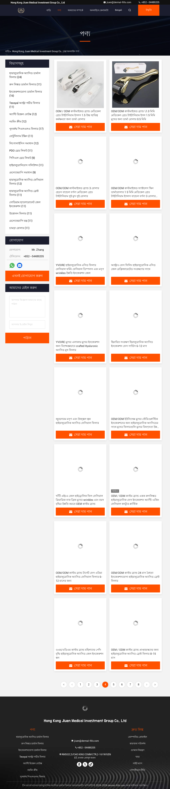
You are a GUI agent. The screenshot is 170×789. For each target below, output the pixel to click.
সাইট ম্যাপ (137, 763)
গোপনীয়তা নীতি (137, 770)
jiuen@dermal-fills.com (117, 2)
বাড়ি (47, 10)
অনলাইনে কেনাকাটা (98, 10)
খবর (137, 756)
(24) (25, 75)
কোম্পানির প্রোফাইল (137, 737)
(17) (26, 128)
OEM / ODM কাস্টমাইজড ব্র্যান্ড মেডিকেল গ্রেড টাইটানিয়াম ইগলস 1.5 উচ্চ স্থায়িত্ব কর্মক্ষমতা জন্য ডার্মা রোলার (78, 115)
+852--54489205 (148, 2)
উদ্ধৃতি (148, 10)
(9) (22, 157)
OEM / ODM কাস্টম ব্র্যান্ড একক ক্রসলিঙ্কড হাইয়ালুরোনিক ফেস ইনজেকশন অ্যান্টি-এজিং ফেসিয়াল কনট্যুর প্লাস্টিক (135, 499)
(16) (25, 93)
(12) (23, 114)
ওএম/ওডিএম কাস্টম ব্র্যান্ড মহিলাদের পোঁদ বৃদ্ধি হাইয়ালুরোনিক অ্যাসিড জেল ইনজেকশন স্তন (79, 653)
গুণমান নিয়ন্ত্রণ (137, 750)
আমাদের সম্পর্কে (74, 10)
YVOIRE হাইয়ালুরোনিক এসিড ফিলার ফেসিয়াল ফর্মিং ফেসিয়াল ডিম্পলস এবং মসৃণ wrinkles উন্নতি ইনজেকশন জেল (80, 269)
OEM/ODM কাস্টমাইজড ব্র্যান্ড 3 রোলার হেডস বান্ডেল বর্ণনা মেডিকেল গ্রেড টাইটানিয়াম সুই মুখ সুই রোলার (77, 192)
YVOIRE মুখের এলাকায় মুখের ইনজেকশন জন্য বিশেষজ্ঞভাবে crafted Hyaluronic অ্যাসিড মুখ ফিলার (77, 346)
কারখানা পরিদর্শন (137, 743)
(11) (25, 84)
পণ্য (58, 10)
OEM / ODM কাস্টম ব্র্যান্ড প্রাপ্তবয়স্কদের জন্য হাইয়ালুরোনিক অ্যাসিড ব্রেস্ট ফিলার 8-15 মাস (135, 653)
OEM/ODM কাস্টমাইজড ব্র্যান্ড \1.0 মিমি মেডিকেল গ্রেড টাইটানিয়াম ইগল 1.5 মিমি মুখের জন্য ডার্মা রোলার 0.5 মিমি (133, 115)
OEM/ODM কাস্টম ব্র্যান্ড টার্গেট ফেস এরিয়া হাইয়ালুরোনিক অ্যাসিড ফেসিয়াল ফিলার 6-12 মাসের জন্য (79, 576)
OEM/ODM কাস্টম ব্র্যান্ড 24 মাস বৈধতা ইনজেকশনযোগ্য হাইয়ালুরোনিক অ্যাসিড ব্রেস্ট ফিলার (135, 576)
